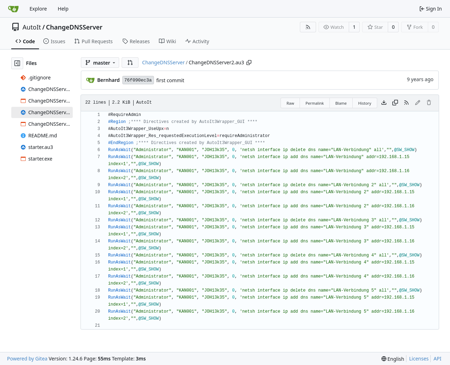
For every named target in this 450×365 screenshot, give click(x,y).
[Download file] (384, 103)
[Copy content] (395, 103)
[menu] (392, 359)
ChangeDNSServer (74, 27)
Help (63, 8)
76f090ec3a (138, 80)
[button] (130, 62)
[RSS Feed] (308, 27)
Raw (290, 103)
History (364, 103)
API (437, 358)
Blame (341, 103)
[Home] (13, 8)
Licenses (419, 358)
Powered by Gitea (27, 358)
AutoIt (31, 27)
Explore (38, 8)
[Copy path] (248, 62)
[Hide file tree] (17, 63)
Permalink (315, 103)
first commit (170, 80)
